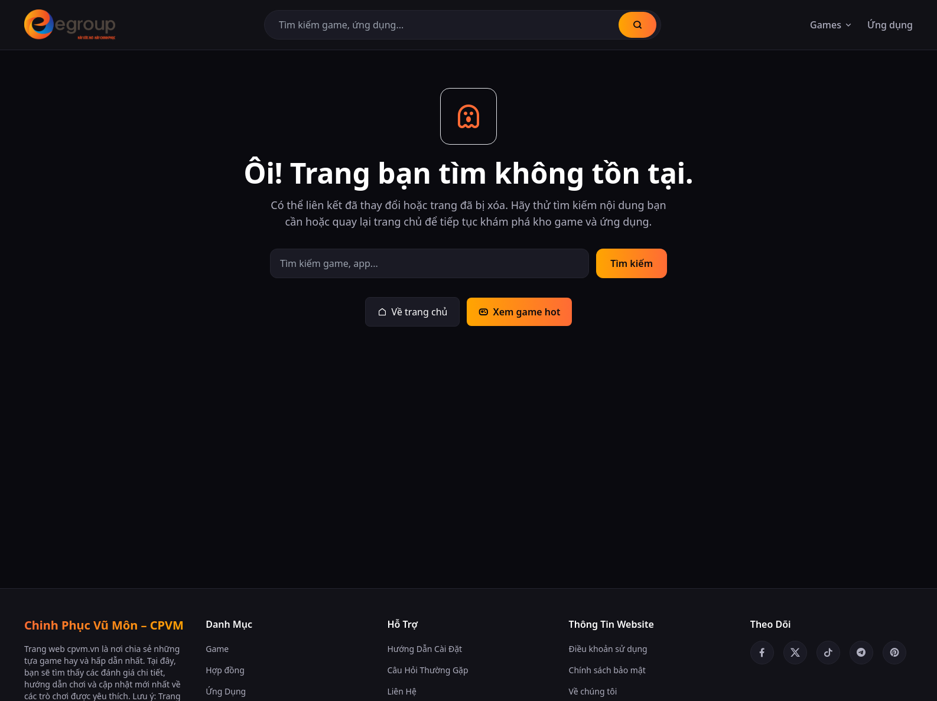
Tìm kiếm (631, 263)
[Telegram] (861, 652)
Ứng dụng (890, 24)
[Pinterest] (894, 652)
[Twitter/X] (795, 652)
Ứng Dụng (226, 691)
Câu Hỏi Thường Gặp (427, 670)
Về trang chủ (413, 312)
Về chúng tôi (593, 691)
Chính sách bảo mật (607, 670)
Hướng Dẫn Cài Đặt (424, 648)
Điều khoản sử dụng (608, 648)
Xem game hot (519, 312)
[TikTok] (828, 652)
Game (217, 648)
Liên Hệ (401, 691)
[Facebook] (762, 652)
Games (831, 25)
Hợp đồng (225, 670)
